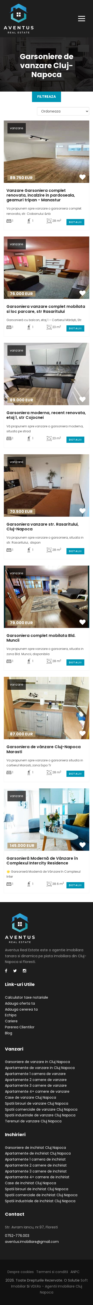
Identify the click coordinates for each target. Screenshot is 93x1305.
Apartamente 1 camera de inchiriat (35, 1159)
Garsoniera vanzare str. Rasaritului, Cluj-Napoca (42, 526)
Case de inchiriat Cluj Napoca (30, 1183)
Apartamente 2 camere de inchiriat (36, 1165)
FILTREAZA (46, 96)
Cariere (11, 1021)
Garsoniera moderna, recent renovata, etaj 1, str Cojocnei (46, 415)
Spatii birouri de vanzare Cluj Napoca (36, 1103)
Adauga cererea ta (21, 1009)
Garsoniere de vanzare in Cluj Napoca (37, 1061)
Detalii (75, 222)
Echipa (10, 1015)
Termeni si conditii (52, 1271)
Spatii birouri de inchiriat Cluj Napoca (36, 1188)
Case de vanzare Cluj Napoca (30, 1097)
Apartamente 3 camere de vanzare (36, 1085)
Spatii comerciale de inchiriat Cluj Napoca (41, 1194)
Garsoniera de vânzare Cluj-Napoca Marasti (43, 749)
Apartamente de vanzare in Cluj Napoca (40, 1067)
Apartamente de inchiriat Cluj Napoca (38, 1153)
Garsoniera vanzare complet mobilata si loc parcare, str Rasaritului (45, 309)
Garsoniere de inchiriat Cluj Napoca (35, 1147)
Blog (8, 1033)
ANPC (75, 1271)
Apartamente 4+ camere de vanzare (37, 1091)
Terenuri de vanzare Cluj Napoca (33, 1121)
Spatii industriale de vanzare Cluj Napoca (40, 1115)
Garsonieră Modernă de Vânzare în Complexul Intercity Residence (42, 860)
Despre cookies (20, 1271)
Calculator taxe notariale (26, 997)
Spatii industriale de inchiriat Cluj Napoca (40, 1200)
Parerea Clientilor (19, 1027)
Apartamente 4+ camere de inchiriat (37, 1177)
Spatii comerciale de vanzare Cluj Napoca (41, 1109)
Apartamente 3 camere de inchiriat (36, 1171)
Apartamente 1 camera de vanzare (35, 1073)
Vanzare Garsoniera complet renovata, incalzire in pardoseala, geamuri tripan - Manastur (40, 195)
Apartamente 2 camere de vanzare (36, 1079)
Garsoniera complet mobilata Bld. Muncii (40, 638)
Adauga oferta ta (20, 1003)
